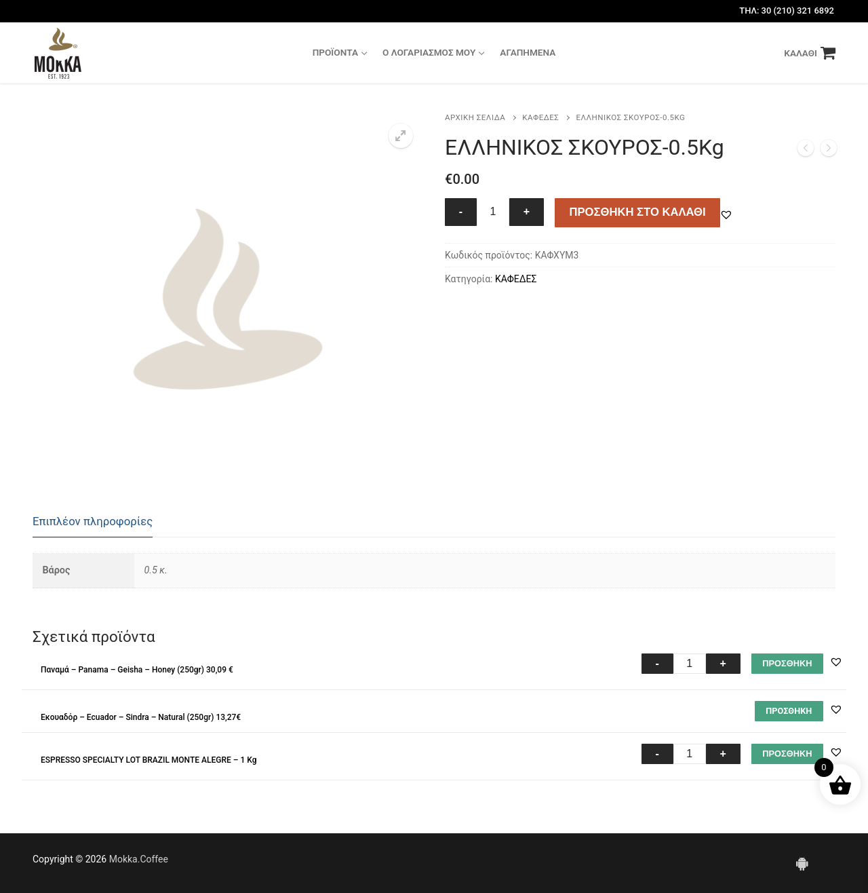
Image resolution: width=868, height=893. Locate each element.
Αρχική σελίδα (475, 117)
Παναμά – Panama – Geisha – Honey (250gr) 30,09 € (137, 669)
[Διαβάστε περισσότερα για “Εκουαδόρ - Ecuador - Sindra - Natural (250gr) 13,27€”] (789, 711)
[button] (401, 136)
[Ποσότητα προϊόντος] (493, 212)
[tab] (93, 522)
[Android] (802, 863)
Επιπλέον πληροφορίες (93, 521)
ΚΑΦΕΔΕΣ (540, 117)
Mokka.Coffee (138, 859)
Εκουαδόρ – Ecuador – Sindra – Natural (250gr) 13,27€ (141, 717)
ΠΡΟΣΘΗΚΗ (787, 663)
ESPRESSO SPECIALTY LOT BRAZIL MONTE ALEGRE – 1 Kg (148, 760)
